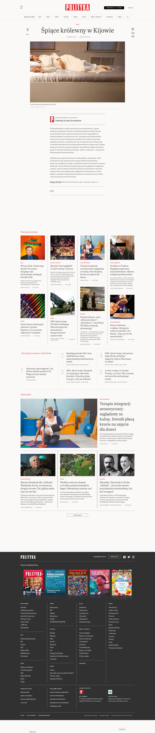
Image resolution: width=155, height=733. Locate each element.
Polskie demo (84, 654)
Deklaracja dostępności (57, 700)
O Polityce (24, 703)
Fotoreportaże (113, 614)
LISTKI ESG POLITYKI (57, 623)
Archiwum (112, 634)
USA (22, 674)
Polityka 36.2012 (56, 183)
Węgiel (52, 614)
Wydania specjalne (27, 611)
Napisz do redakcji (26, 696)
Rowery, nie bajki (85, 651)
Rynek (57, 18)
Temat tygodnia (84, 634)
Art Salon (53, 660)
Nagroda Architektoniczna (59, 657)
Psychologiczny (84, 648)
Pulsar (52, 671)
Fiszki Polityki (112, 697)
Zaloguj (129, 8)
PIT (51, 611)
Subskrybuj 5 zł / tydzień (113, 8)
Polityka (23, 608)
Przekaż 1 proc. (114, 623)
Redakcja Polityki (26, 689)
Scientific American (27, 617)
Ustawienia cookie (55, 707)
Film (51, 640)
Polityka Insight (31, 716)
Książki (52, 634)
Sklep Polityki (113, 646)
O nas (110, 643)
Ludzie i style (113, 611)
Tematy (111, 640)
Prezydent (24, 657)
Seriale (52, 642)
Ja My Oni (24, 626)
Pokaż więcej (77, 516)
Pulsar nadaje (84, 657)
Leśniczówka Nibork (44, 716)
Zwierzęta (112, 631)
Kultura (66, 18)
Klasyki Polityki (114, 628)
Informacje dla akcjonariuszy (59, 703)
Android (84, 697)
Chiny (23, 682)
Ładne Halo (94, 716)
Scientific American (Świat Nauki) (61, 674)
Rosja (22, 680)
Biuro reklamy (25, 693)
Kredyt (52, 620)
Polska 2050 (25, 651)
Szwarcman (83, 611)
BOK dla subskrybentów (28, 700)
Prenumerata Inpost (100, 557)
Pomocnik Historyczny (28, 614)
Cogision (90, 716)
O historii (82, 645)
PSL (22, 648)
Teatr (52, 648)
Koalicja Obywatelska (28, 640)
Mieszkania (54, 608)
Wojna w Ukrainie (27, 668)
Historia (111, 617)
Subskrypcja (114, 557)
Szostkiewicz (83, 614)
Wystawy (53, 645)
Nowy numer (31, 18)
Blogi (84, 18)
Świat (48, 18)
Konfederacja (25, 654)
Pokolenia (109, 18)
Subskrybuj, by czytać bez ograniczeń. (68, 121)
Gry (51, 651)
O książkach (83, 642)
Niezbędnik (25, 628)
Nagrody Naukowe (56, 680)
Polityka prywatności (57, 696)
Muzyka (52, 637)
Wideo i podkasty (96, 18)
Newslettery (113, 608)
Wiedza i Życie (26, 620)
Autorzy (111, 637)
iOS (80, 697)
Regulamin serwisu (56, 689)
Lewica (23, 645)
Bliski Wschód (25, 677)
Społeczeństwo (114, 620)
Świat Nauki (25, 623)
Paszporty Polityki (56, 654)
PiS (22, 642)
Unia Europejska (26, 671)
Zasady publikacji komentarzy (59, 693)
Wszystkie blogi (84, 623)
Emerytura (54, 617)
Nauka (75, 18)
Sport (110, 626)
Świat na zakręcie (85, 640)
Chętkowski (83, 620)
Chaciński (82, 617)
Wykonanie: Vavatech (104, 716)
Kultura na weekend (86, 637)
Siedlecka (82, 608)
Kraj (40, 18)
